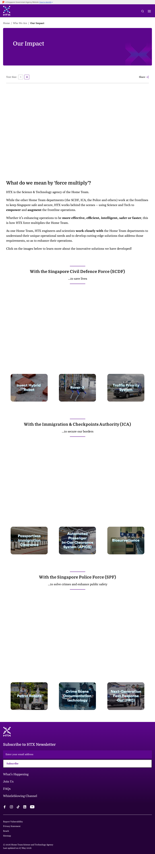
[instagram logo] (11, 807)
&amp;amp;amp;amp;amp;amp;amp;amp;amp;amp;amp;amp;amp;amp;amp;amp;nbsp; (77, 327)
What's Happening (16, 774)
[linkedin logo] (24, 807)
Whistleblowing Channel (20, 796)
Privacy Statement (12, 826)
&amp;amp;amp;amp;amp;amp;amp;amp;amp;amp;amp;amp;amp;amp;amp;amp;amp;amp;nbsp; (77, 126)
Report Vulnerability (13, 821)
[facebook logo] (4, 807)
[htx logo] (6, 11)
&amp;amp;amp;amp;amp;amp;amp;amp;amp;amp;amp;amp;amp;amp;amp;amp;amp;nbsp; (77, 635)
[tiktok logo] (18, 807)
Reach (6, 831)
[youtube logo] (32, 807)
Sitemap (7, 835)
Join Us (8, 782)
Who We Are (20, 23)
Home (6, 23)
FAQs (7, 789)
